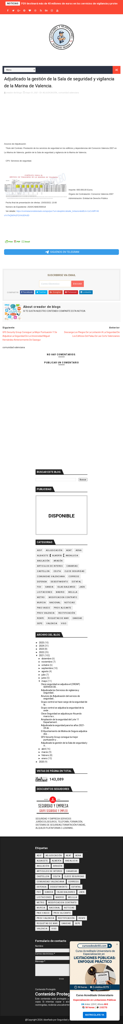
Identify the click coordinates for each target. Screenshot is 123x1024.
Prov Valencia (46, 613)
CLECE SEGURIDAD (75, 571)
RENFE (40, 618)
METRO (41, 597)
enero (45, 758)
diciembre (47, 658)
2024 (42, 645)
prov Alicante (62, 608)
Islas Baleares (66, 587)
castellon (43, 571)
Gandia (49, 587)
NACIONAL (55, 602)
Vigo (63, 623)
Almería (57, 555)
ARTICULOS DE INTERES (50, 566)
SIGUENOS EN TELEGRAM (62, 252)
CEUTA (57, 571)
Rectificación (67, 613)
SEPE (39, 623)
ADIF (39, 550)
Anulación (43, 561)
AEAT (69, 550)
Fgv (39, 587)
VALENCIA (51, 623)
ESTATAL (76, 582)
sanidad (77, 618)
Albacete (42, 555)
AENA (78, 550)
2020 (42, 761)
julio (44, 674)
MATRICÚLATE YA (94, 1015)
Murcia (41, 602)
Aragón (58, 561)
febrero (46, 755)
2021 (42, 655)
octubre (46, 665)
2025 (42, 642)
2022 (42, 652)
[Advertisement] (61, 119)
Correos (74, 576)
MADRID (60, 592)
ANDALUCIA (72, 555)
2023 (42, 649)
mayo (45, 681)
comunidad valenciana (68, 92)
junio (44, 678)
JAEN (82, 587)
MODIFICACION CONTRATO (63, 597)
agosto (45, 671)
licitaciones (44, 592)
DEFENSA (42, 582)
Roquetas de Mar (58, 618)
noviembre (47, 661)
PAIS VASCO (43, 608)
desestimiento (59, 582)
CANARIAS (72, 566)
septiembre (47, 668)
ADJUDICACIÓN (50, 92)
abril (44, 749)
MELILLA (72, 592)
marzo (45, 752)
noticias (69, 602)
